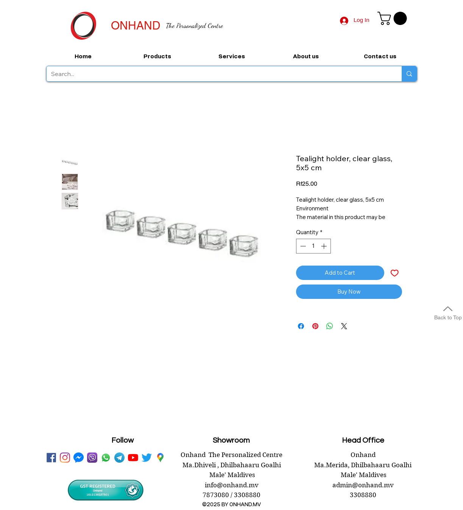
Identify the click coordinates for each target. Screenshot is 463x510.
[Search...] (218, 73)
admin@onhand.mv (363, 485)
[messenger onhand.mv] (78, 457)
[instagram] (65, 457)
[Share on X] (344, 326)
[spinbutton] (313, 246)
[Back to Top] (448, 312)
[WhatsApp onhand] (106, 457)
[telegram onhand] (119, 457)
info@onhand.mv (232, 485)
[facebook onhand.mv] (51, 457)
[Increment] (325, 246)
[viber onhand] (92, 457)
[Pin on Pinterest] (315, 326)
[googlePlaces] (160, 457)
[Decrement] (302, 246)
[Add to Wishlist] (394, 273)
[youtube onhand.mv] (133, 457)
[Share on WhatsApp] (329, 326)
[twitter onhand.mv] (147, 457)
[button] (393, 18)
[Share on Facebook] (301, 326)
